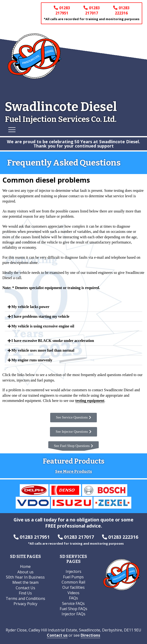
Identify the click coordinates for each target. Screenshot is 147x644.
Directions (90, 635)
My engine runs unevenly (31, 360)
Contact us (57, 635)
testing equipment (89, 401)
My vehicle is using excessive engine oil (42, 326)
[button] (73, 307)
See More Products (73, 472)
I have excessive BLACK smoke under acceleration (52, 341)
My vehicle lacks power (30, 307)
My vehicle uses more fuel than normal (42, 350)
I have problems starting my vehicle (40, 316)
